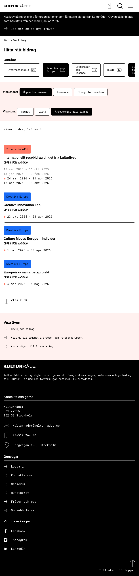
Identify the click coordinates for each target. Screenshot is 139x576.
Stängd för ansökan (91, 92)
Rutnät (25, 111)
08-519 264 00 (24, 435)
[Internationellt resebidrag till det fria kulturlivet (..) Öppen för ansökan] (69, 165)
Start (7, 40)
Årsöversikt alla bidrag (71, 111)
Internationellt (21, 70)
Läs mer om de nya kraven (32, 29)
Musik (114, 70)
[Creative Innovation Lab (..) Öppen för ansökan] (69, 206)
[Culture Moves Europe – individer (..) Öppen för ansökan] (69, 239)
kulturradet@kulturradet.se (36, 425)
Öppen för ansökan (35, 92)
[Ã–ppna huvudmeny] (131, 6)
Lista (42, 111)
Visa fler (19, 300)
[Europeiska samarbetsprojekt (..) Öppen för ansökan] (69, 273)
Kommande (63, 92)
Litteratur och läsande (86, 70)
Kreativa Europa (56, 70)
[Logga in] (108, 6)
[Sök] (120, 6)
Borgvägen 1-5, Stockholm (34, 445)
